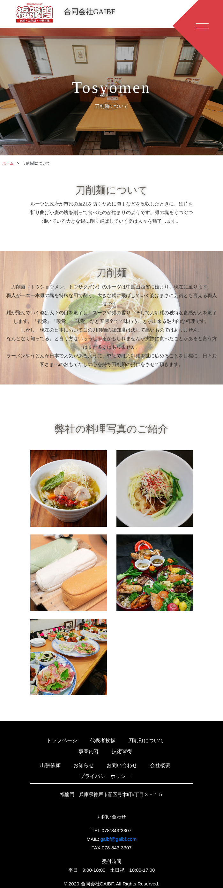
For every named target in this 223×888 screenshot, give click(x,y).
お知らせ (83, 765)
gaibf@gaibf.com (118, 839)
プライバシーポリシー (105, 776)
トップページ (62, 740)
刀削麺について (146, 740)
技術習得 (122, 751)
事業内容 (88, 751)
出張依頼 (50, 765)
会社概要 (160, 765)
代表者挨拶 (102, 740)
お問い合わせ (122, 765)
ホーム (8, 163)
